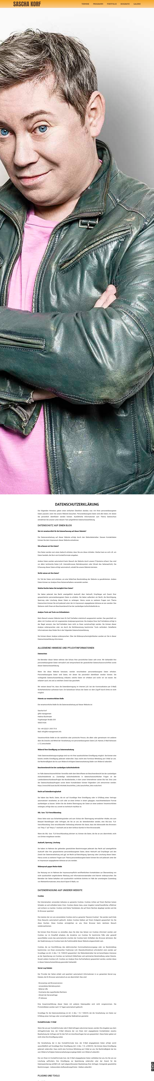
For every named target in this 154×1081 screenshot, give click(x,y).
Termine (85, 4)
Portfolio (112, 4)
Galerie (137, 4)
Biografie (125, 4)
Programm (98, 4)
